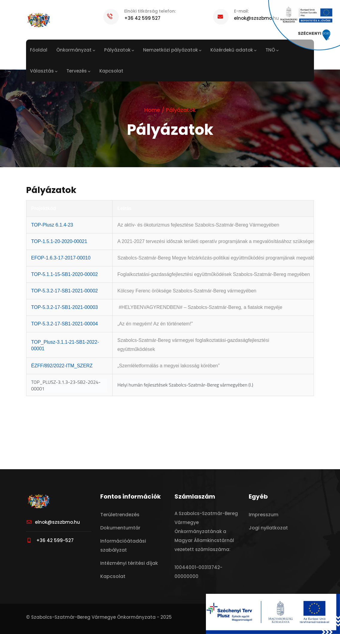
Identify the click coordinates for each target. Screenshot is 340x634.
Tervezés (78, 71)
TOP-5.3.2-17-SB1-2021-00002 (64, 290)
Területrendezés (119, 514)
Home (152, 110)
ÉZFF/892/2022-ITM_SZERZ (61, 365)
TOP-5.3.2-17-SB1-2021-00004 (64, 323)
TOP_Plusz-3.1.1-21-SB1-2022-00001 (65, 345)
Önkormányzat (75, 50)
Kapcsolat (111, 71)
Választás (43, 71)
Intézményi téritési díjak (129, 563)
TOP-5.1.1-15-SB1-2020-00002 (64, 274)
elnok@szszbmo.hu (53, 522)
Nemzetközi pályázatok (172, 50)
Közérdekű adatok (233, 50)
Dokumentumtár (120, 527)
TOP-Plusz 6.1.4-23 (52, 224)
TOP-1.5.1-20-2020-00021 (59, 241)
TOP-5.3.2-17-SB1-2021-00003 (64, 307)
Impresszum (263, 514)
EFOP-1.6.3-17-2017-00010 (60, 257)
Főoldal (38, 50)
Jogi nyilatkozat (268, 527)
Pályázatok (119, 50)
